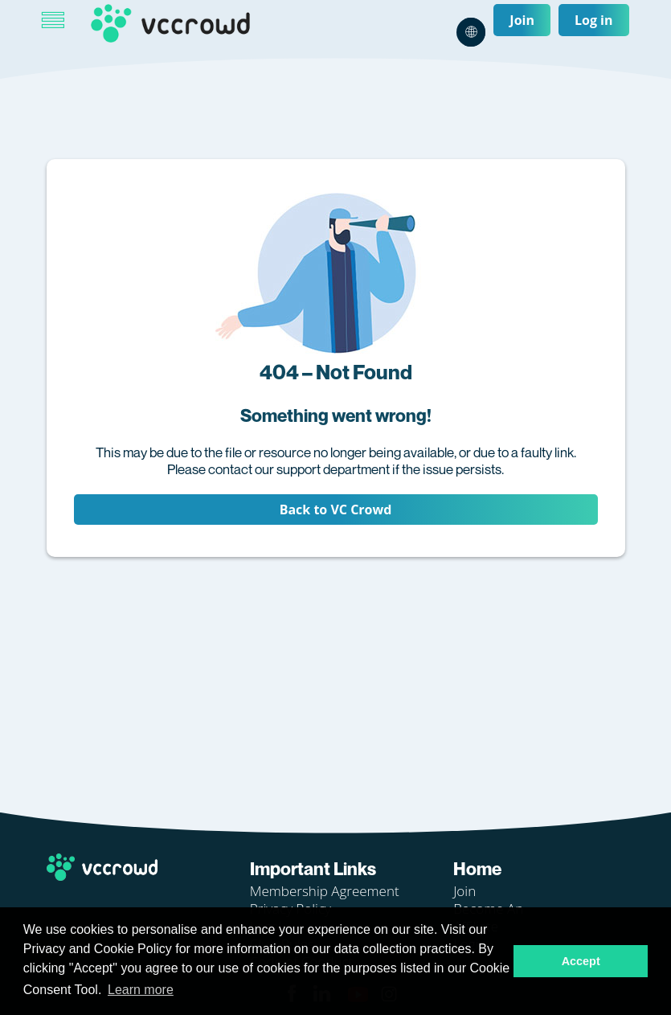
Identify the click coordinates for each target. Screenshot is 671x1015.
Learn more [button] (141, 990)
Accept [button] (581, 961)
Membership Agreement (324, 891)
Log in (594, 20)
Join (521, 20)
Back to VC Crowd (336, 509)
